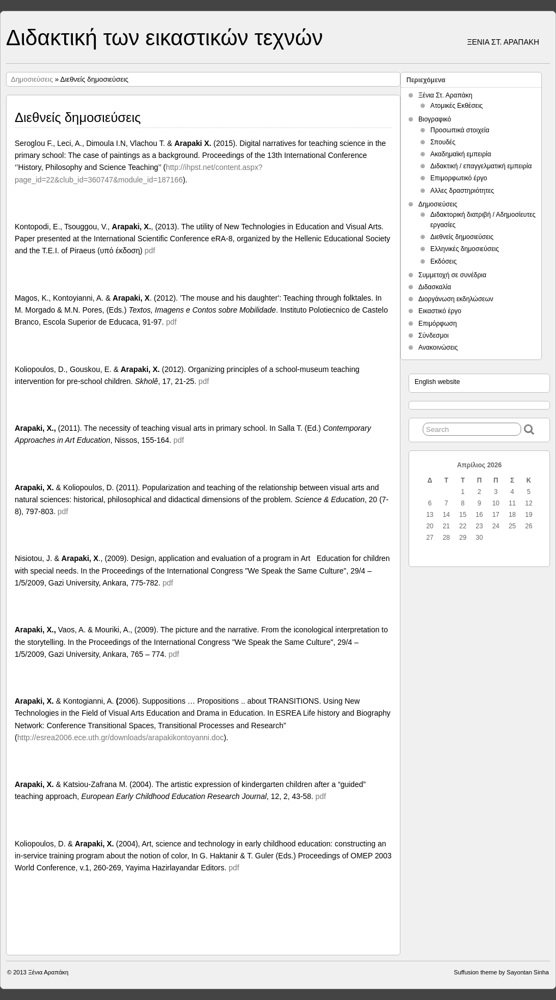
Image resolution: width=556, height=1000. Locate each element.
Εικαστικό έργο (439, 311)
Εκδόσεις (443, 261)
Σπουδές (442, 142)
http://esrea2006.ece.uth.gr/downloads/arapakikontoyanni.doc (120, 737)
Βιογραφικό (434, 119)
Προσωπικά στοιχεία (459, 130)
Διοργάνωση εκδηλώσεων (455, 299)
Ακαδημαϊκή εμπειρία (460, 154)
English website (437, 382)
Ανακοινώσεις (438, 347)
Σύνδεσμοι (433, 335)
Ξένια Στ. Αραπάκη (445, 95)
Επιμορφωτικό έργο (458, 178)
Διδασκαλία (434, 287)
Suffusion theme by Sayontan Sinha (501, 972)
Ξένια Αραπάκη (48, 972)
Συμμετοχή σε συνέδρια (452, 275)
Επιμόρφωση (437, 323)
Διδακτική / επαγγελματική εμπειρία (481, 166)
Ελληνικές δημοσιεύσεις (464, 249)
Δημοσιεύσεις (32, 79)
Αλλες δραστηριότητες (462, 190)
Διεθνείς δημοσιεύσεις (461, 237)
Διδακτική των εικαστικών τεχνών (164, 38)
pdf (150, 250)
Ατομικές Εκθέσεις (456, 105)
